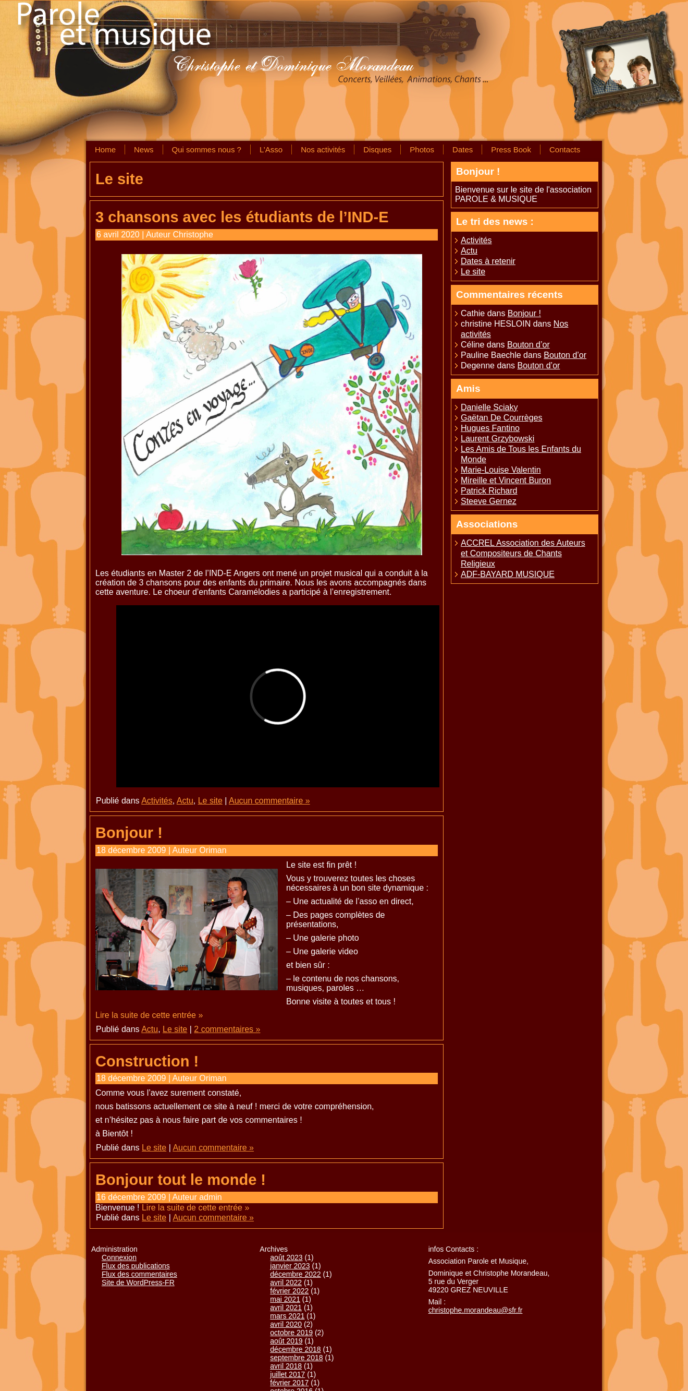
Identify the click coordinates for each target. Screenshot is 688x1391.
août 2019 (286, 1341)
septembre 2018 (296, 1357)
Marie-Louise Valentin (501, 469)
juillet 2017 (287, 1374)
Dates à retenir (488, 261)
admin (210, 1197)
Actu (185, 800)
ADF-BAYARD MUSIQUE (508, 574)
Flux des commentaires (139, 1274)
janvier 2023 (290, 1266)
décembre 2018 (295, 1349)
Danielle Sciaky (489, 407)
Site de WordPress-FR (138, 1282)
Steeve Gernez (489, 501)
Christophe (193, 234)
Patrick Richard (489, 490)
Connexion (119, 1257)
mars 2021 (287, 1316)
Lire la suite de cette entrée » (149, 1015)
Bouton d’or (528, 344)
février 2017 (289, 1382)
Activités (157, 800)
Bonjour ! (129, 832)
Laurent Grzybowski (497, 438)
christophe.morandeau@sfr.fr (475, 1310)
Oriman (212, 850)
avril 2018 (286, 1366)
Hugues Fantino (490, 428)
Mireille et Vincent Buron (506, 480)
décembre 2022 (295, 1274)
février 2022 (289, 1291)
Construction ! (147, 1061)
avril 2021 (286, 1307)
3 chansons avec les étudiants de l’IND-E (241, 217)
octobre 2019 (291, 1332)
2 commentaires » (227, 1029)
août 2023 (286, 1257)
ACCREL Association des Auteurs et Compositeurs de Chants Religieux (523, 553)
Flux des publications (136, 1266)
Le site (210, 800)
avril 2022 (286, 1282)
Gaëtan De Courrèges (502, 417)
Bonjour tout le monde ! (180, 1179)
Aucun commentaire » (269, 800)
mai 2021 (285, 1299)
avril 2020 (286, 1324)
